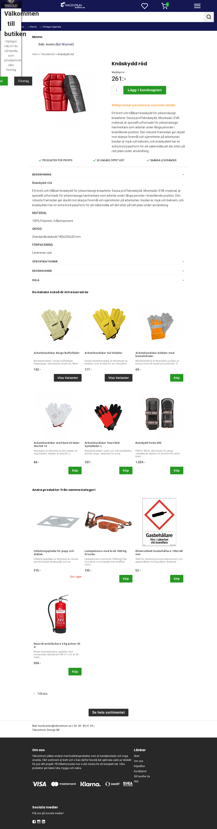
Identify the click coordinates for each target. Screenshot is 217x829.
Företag (129, 452)
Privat (88, 452)
